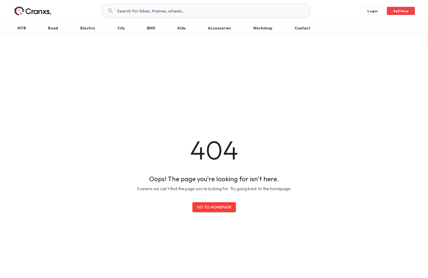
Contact (302, 28)
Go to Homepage (214, 207)
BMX (151, 28)
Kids (181, 28)
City (121, 28)
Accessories (219, 28)
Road (53, 28)
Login (372, 11)
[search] (213, 10)
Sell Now (401, 11)
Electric (87, 28)
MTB (21, 28)
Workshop (262, 28)
